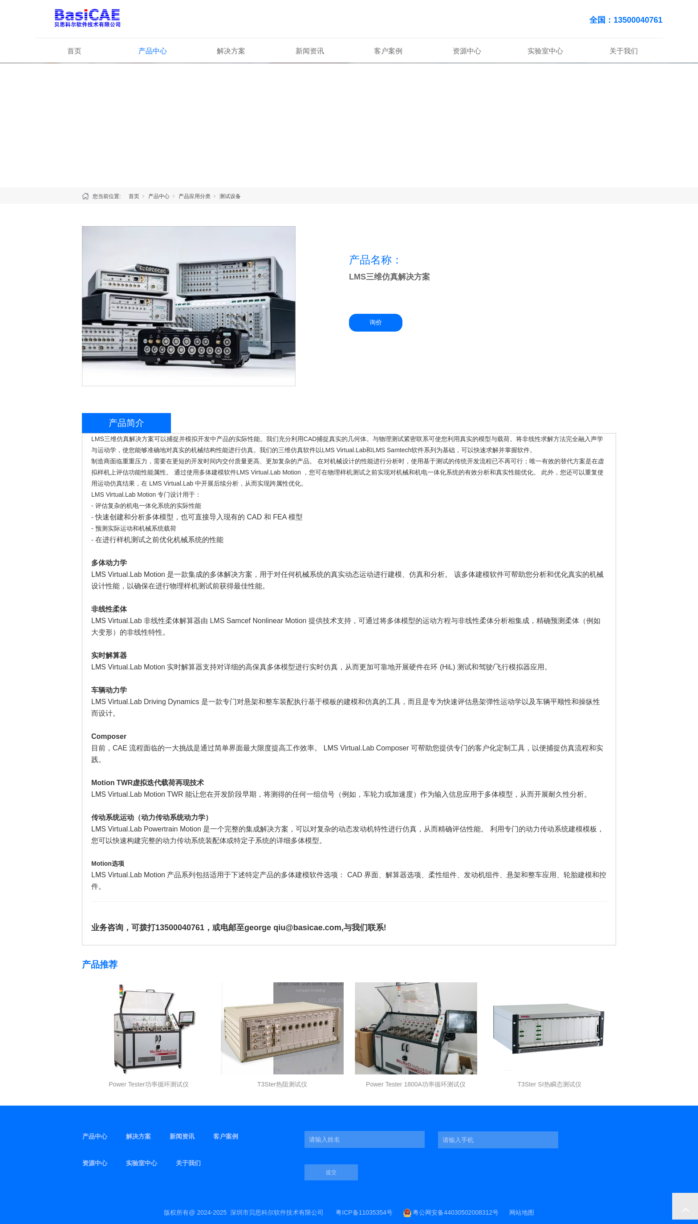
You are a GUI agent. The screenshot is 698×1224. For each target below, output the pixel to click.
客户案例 (388, 51)
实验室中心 (545, 51)
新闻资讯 (310, 51)
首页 (74, 51)
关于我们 (623, 51)
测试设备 (230, 196)
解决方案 (231, 51)
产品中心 (152, 51)
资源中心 (467, 51)
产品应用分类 (195, 196)
